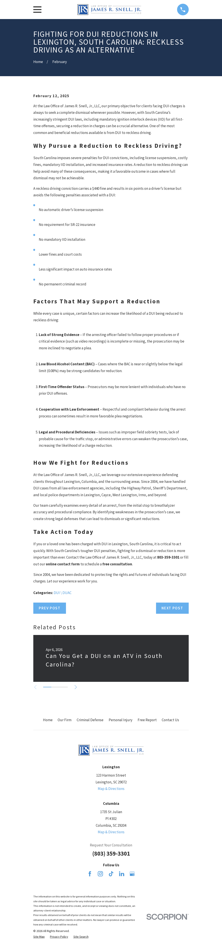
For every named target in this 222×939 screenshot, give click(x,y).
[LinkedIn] (121, 873)
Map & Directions (111, 788)
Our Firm (64, 719)
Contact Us (170, 719)
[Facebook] (89, 873)
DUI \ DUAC (62, 592)
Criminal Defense (90, 719)
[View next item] (76, 687)
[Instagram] (100, 873)
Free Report (147, 719)
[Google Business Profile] (132, 873)
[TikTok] (111, 873)
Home (48, 719)
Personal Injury (120, 719)
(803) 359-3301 (111, 853)
